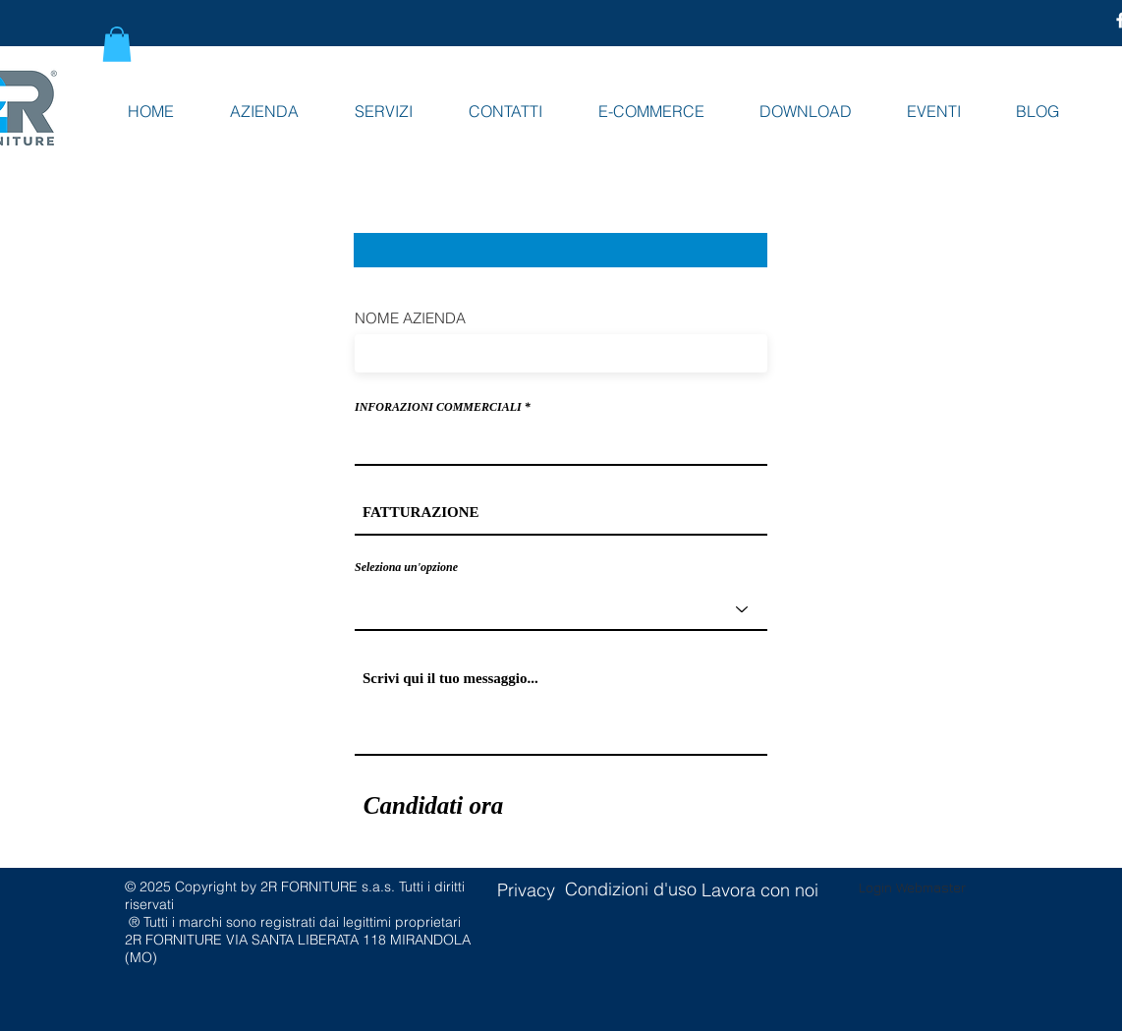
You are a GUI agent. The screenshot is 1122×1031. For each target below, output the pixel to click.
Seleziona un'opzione (406, 567)
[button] (117, 44)
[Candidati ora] (433, 806)
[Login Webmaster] (912, 887)
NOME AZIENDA (410, 318)
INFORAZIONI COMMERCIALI (438, 407)
